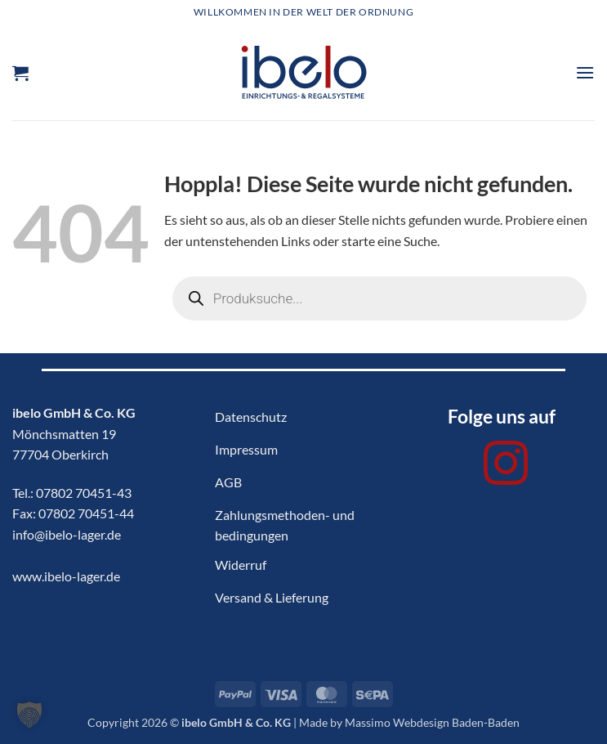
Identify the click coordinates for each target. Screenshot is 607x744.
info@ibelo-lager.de (66, 534)
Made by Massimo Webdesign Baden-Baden (409, 722)
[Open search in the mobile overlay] (379, 298)
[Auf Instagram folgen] (506, 466)
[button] (20, 73)
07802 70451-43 (84, 492)
